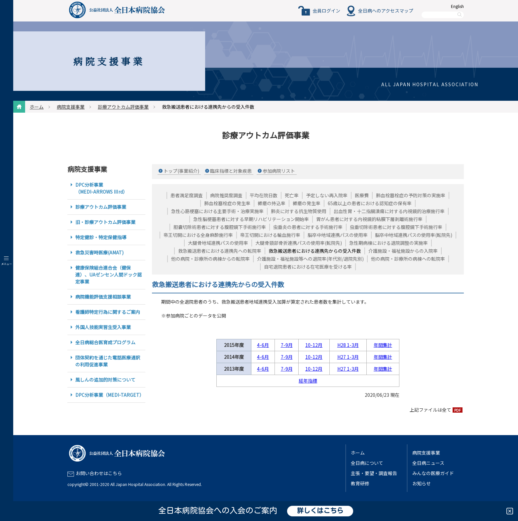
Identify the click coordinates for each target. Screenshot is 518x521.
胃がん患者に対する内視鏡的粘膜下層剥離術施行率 (369, 219)
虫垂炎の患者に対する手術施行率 (308, 227)
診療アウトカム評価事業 (123, 106)
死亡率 (292, 195)
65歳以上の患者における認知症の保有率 (370, 203)
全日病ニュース (428, 463)
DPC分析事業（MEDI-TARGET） (109, 394)
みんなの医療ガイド (433, 473)
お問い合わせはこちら (99, 473)
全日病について (367, 463)
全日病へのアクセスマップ (385, 10)
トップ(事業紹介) (181, 170)
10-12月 (313, 345)
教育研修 (360, 483)
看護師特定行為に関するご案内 (107, 312)
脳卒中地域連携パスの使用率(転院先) (413, 235)
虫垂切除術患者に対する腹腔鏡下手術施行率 (396, 227)
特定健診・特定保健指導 (100, 237)
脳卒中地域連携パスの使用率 (338, 235)
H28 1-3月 (348, 345)
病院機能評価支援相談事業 (103, 296)
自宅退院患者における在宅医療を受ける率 (308, 266)
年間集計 (383, 345)
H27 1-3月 (348, 357)
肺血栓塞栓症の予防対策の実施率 (410, 195)
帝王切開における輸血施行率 (270, 235)
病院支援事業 (71, 106)
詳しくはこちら (320, 511)
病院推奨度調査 (226, 195)
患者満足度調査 (186, 195)
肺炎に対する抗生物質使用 (298, 211)
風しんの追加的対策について (105, 379)
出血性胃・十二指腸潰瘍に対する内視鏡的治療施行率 (389, 211)
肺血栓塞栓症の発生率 (227, 203)
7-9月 (287, 345)
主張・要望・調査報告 (374, 473)
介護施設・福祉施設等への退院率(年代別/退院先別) (310, 258)
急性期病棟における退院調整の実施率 (388, 243)
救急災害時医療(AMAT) (99, 252)
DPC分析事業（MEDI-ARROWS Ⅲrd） (101, 188)
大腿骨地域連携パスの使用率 (218, 243)
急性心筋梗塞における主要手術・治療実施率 (217, 211)
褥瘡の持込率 (271, 203)
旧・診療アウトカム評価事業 (105, 222)
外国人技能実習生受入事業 (103, 327)
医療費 (362, 195)
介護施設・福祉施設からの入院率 (403, 250)
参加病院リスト (279, 170)
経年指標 (308, 380)
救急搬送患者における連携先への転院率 (219, 250)
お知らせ (421, 483)
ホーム (37, 106)
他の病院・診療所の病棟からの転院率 (210, 258)
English (457, 6)
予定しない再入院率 (327, 195)
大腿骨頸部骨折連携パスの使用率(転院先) (298, 243)
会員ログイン (326, 10)
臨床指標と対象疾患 (231, 170)
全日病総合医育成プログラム (105, 342)
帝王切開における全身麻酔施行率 (198, 235)
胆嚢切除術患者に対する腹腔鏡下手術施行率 (219, 227)
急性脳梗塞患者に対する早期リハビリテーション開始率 (251, 219)
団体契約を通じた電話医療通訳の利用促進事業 (107, 361)
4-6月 (263, 345)
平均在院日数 (264, 195)
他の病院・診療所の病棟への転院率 (408, 258)
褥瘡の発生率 (306, 203)
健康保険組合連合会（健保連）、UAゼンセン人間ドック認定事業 (108, 274)
